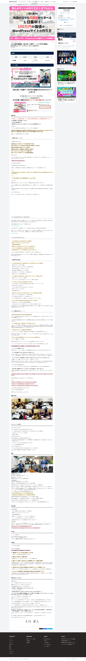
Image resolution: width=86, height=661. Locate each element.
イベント (13, 4)
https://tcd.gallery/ (14, 233)
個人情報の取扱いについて (66, 640)
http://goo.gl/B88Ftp (15, 225)
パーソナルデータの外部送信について (68, 644)
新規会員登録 (75, 1)
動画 (10, 646)
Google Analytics (15, 49)
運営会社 (28, 642)
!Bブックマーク (50, 628)
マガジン (10, 642)
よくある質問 (46, 642)
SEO (19, 49)
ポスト (41, 628)
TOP (10, 4)
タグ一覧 (10, 653)
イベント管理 (46, 646)
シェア (45, 628)
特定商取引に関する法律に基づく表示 (68, 642)
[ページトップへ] (13, 1)
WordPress (22, 49)
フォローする (72, 39)
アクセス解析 (34, 49)
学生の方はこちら (66, 1)
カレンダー (11, 640)
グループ (10, 649)
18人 (74, 41)
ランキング (11, 651)
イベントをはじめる (47, 644)
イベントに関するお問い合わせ (66, 25)
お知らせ (45, 640)
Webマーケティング (28, 49)
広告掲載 (28, 640)
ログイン (71, 1)
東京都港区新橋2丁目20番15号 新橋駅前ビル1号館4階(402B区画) (67, 20)
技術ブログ (11, 644)
